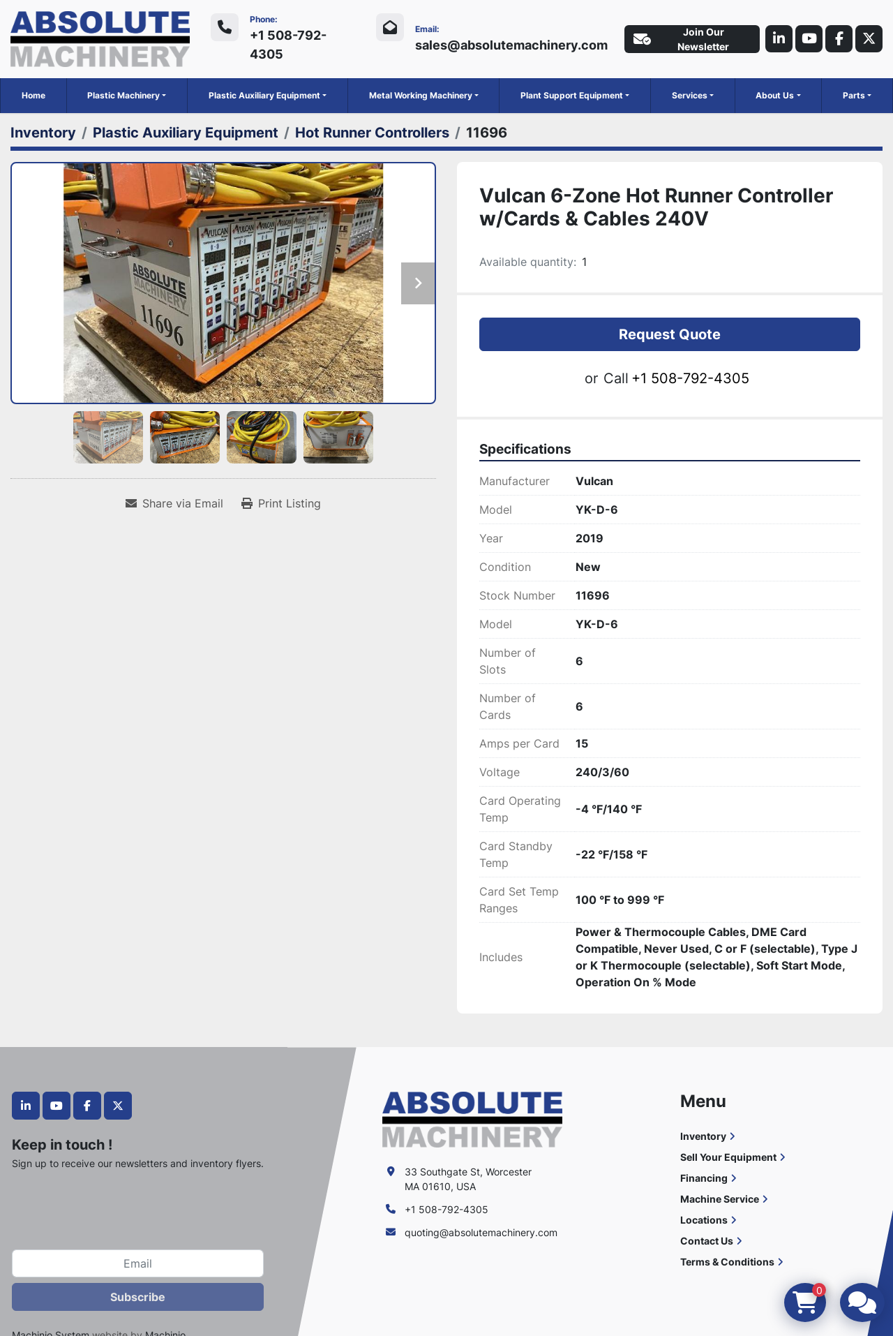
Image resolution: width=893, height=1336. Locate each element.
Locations (704, 1220)
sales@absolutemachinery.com (509, 45)
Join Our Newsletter (679, 39)
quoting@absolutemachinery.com (481, 1232)
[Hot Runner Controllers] (372, 132)
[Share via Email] (174, 503)
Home (33, 95)
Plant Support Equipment (571, 95)
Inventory (703, 1136)
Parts (854, 95)
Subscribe (137, 1297)
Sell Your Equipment (728, 1157)
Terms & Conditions (727, 1262)
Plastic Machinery (123, 95)
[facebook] (838, 39)
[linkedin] (776, 39)
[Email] (138, 1263)
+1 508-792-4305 (287, 44)
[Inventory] (43, 132)
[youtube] (807, 39)
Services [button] (689, 95)
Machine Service (719, 1199)
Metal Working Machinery (420, 95)
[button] (126, 95)
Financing (704, 1178)
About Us (775, 95)
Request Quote (670, 334)
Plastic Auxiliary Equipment (264, 95)
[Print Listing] (281, 503)
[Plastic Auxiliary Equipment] (185, 132)
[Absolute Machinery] (472, 1119)
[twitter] (869, 39)
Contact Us (706, 1241)
